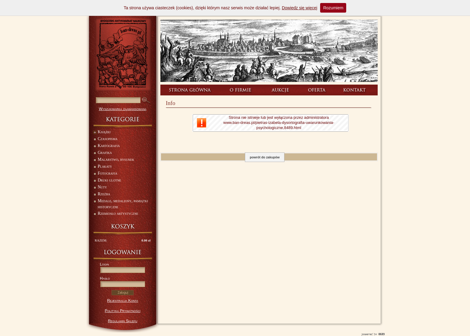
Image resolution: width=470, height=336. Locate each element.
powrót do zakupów (264, 157)
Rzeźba (104, 194)
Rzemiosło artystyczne (118, 213)
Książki (102, 132)
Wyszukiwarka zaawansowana (123, 108)
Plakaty (105, 166)
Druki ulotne (109, 180)
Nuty (102, 187)
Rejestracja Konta (122, 300)
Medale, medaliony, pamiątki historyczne (123, 204)
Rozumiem (333, 7)
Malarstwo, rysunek (116, 159)
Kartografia (109, 145)
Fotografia (107, 173)
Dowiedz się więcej (299, 7)
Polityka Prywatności (123, 310)
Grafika (105, 152)
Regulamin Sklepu (122, 321)
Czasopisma (108, 138)
